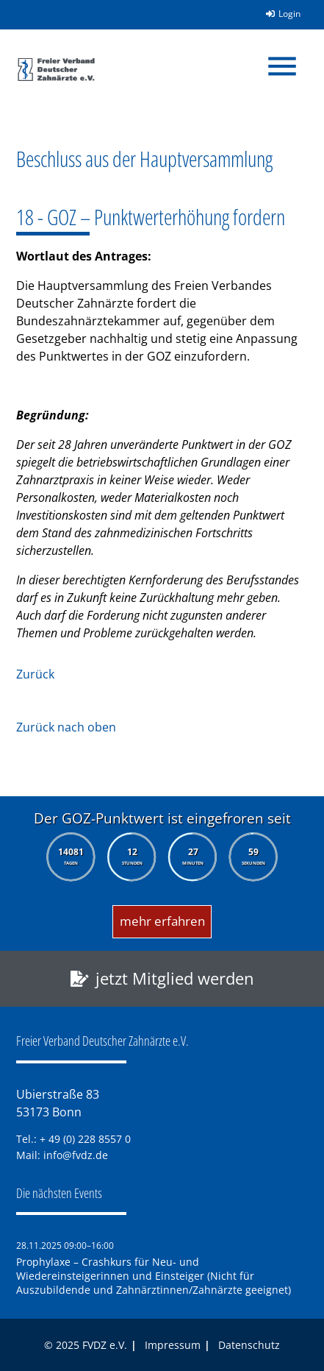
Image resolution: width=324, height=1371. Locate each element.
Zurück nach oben (66, 727)
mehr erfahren (162, 921)
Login (278, 13)
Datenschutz (249, 1345)
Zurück (35, 674)
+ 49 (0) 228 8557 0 (85, 1139)
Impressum (173, 1345)
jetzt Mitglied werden (175, 978)
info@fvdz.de (75, 1155)
